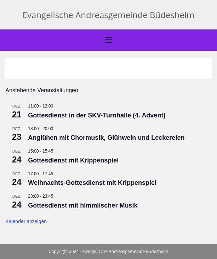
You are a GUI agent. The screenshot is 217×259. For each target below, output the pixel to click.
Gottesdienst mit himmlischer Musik (82, 205)
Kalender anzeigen (26, 221)
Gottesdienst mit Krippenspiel (73, 160)
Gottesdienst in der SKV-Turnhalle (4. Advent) (96, 115)
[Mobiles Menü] (108, 40)
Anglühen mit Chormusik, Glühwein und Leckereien (107, 137)
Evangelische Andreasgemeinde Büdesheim (109, 15)
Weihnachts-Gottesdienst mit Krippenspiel (92, 182)
